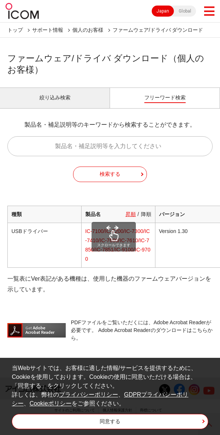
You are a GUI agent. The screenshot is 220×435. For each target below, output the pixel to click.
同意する (110, 421)
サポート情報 (47, 30)
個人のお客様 (87, 30)
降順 (146, 214)
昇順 (131, 214)
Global (185, 11)
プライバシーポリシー (88, 394)
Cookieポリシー (51, 403)
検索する (110, 174)
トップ (15, 30)
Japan (163, 11)
